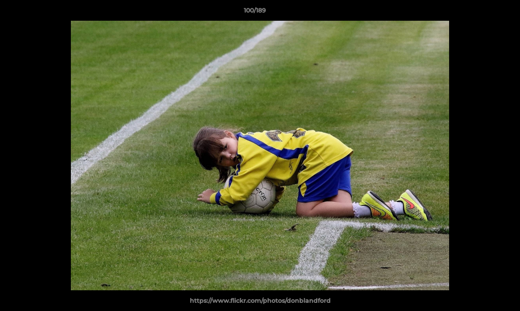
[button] (484, 12)
